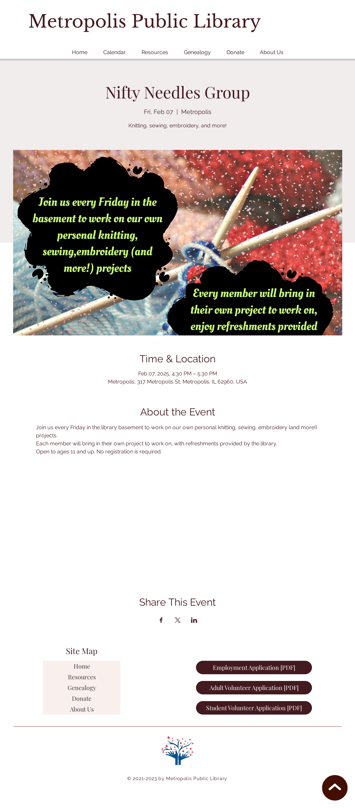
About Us (82, 709)
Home (82, 666)
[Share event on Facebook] (161, 620)
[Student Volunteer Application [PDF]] (254, 708)
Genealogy (82, 688)
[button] (154, 52)
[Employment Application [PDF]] (254, 667)
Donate (81, 698)
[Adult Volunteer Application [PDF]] (254, 687)
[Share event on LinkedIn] (194, 620)
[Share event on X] (177, 620)
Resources (82, 677)
